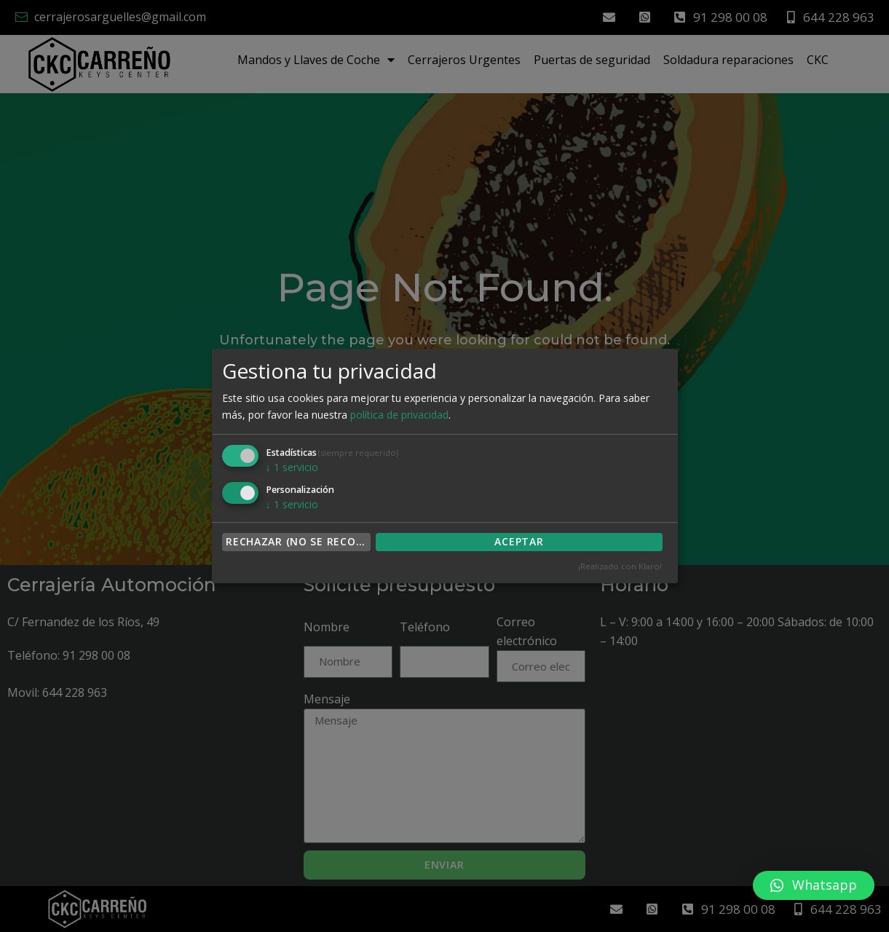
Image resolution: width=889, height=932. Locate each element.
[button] (813, 885)
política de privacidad (399, 415)
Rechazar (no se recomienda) (298, 541)
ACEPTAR (518, 541)
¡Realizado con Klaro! (620, 566)
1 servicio (292, 467)
